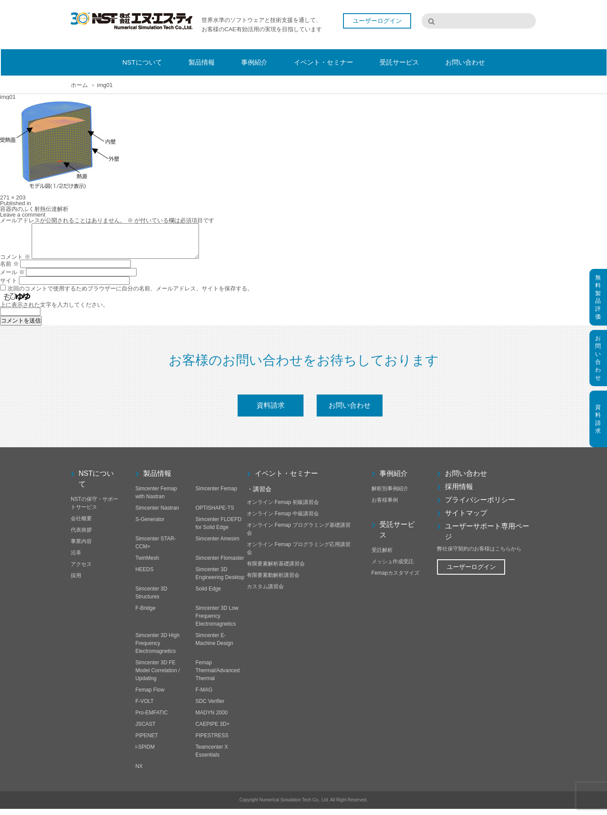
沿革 (76, 559)
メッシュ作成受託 (393, 568)
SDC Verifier (209, 707)
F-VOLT (144, 707)
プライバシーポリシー (480, 506)
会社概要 (81, 525)
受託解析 (382, 556)
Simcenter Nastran (157, 514)
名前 (9, 270)
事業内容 (81, 547)
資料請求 (271, 411)
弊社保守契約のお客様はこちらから (479, 555)
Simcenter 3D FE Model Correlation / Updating (157, 677)
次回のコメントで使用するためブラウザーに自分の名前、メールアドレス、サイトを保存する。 (130, 295)
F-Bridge (145, 614)
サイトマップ (466, 519)
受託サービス (397, 536)
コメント (15, 263)
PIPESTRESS (211, 742)
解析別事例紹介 (390, 495)
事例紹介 (393, 479)
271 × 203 (12, 197)
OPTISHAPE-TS (214, 514)
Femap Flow (149, 696)
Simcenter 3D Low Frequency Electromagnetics (216, 622)
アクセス (81, 570)
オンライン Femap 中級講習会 (283, 520)
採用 (76, 582)
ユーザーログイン (377, 21)
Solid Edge (208, 595)
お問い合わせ (350, 411)
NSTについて (96, 485)
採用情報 (459, 492)
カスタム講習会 (265, 593)
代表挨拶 (81, 536)
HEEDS (144, 575)
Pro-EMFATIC (151, 719)
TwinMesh (147, 564)
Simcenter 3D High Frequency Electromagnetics (157, 649)
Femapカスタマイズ (395, 579)
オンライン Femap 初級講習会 (283, 508)
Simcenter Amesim (217, 545)
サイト (8, 287)
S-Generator (149, 525)
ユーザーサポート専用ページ (487, 538)
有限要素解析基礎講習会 (276, 570)
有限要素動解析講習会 (273, 581)
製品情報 (157, 479)
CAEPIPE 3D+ (212, 730)
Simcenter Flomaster (219, 564)
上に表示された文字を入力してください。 (54, 311)
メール (12, 278)
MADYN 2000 (211, 719)
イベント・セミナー (286, 479)
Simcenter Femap (216, 495)
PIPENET (146, 742)
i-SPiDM (145, 753)
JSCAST (145, 730)
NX (139, 772)
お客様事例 (385, 506)
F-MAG (204, 696)
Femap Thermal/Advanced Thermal (217, 677)
